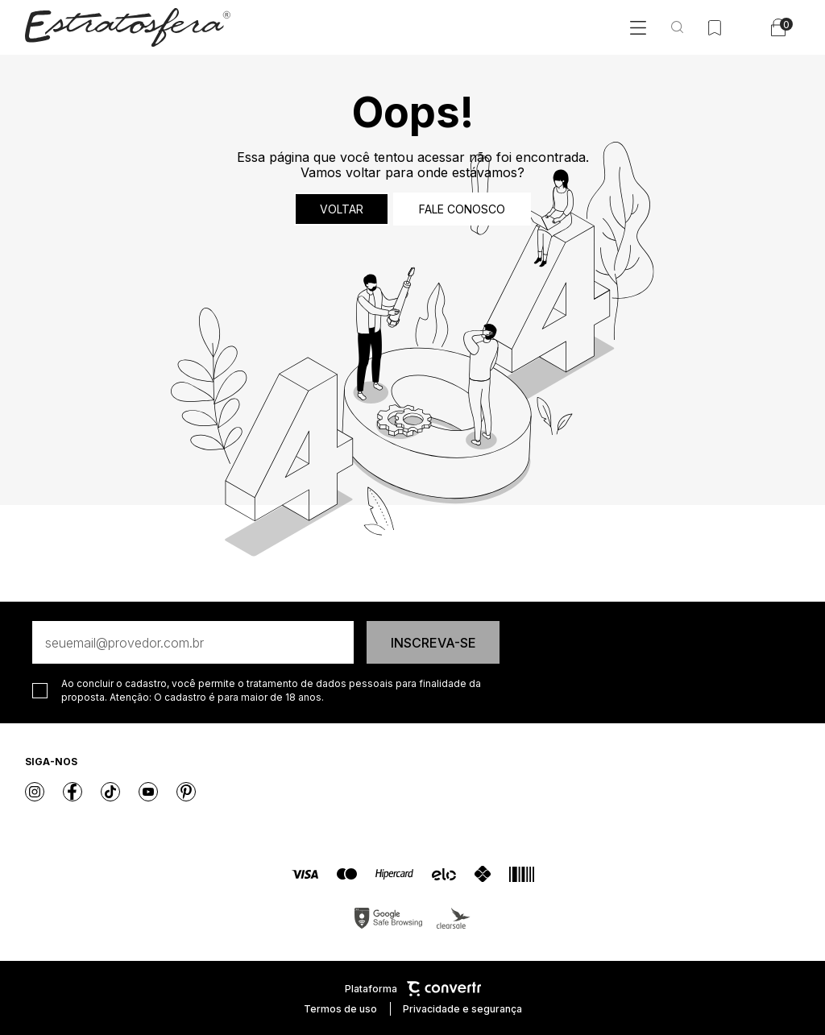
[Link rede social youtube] (148, 791)
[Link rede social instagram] (34, 791)
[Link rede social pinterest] (186, 791)
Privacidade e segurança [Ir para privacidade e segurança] (462, 1009)
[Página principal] (127, 27)
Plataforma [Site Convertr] (413, 988)
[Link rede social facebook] (72, 791)
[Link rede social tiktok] (110, 791)
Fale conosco (462, 209)
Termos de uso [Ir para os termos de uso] (340, 1009)
